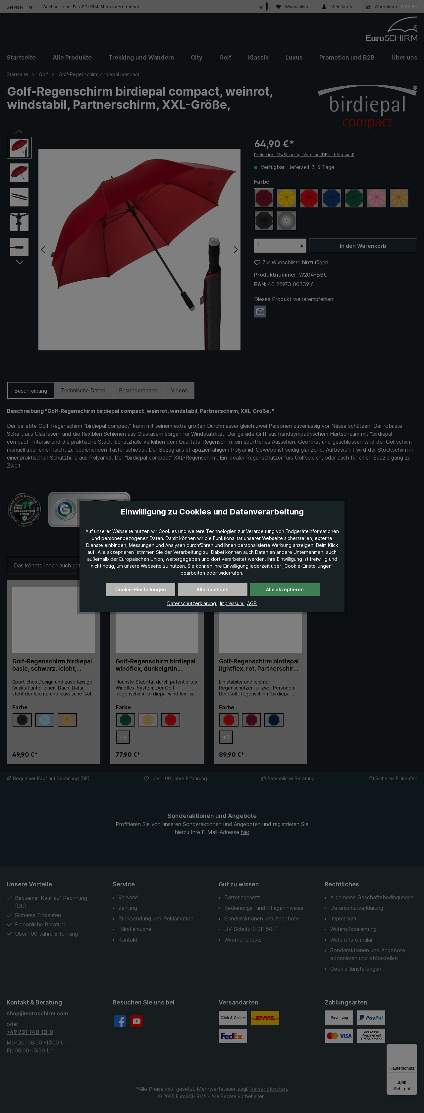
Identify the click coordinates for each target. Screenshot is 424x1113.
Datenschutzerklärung (192, 603)
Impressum (232, 603)
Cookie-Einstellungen (140, 589)
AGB (252, 603)
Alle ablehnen (213, 589)
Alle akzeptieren (285, 589)
